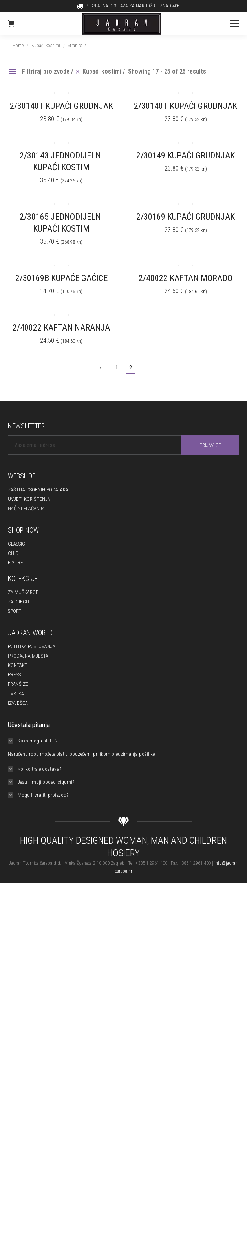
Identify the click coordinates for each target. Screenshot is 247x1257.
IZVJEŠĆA (18, 703)
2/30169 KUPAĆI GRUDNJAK (185, 217)
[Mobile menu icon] (234, 23)
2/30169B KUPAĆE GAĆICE (61, 278)
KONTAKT (17, 665)
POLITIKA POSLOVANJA (31, 646)
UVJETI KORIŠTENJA (29, 499)
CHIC (13, 553)
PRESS (14, 675)
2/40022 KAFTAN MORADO (185, 278)
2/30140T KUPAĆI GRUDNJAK (61, 106)
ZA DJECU (18, 602)
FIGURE (15, 563)
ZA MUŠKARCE (23, 592)
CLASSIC (16, 544)
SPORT (14, 611)
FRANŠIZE (18, 684)
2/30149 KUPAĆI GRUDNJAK (185, 155)
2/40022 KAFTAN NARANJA (61, 328)
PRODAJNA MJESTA (28, 656)
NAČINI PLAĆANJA (26, 508)
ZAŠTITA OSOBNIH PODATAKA (38, 490)
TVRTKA (16, 693)
